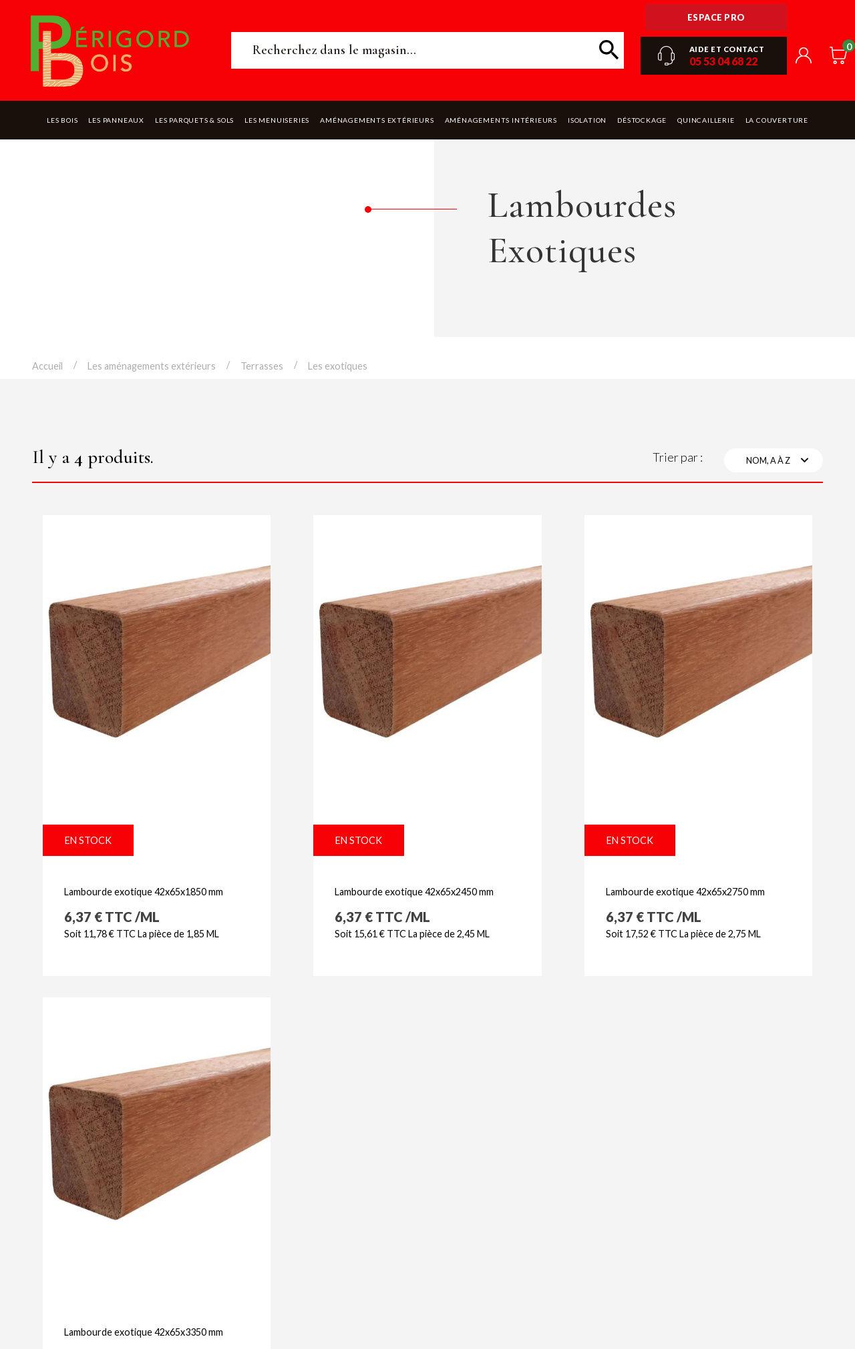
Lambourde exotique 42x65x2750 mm (685, 891)
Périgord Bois (110, 50)
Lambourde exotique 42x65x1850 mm (143, 891)
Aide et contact (727, 49)
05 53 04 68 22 (723, 61)
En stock (88, 840)
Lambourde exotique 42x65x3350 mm (143, 1332)
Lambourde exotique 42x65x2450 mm (414, 891)
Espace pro (716, 17)
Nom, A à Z (779, 460)
